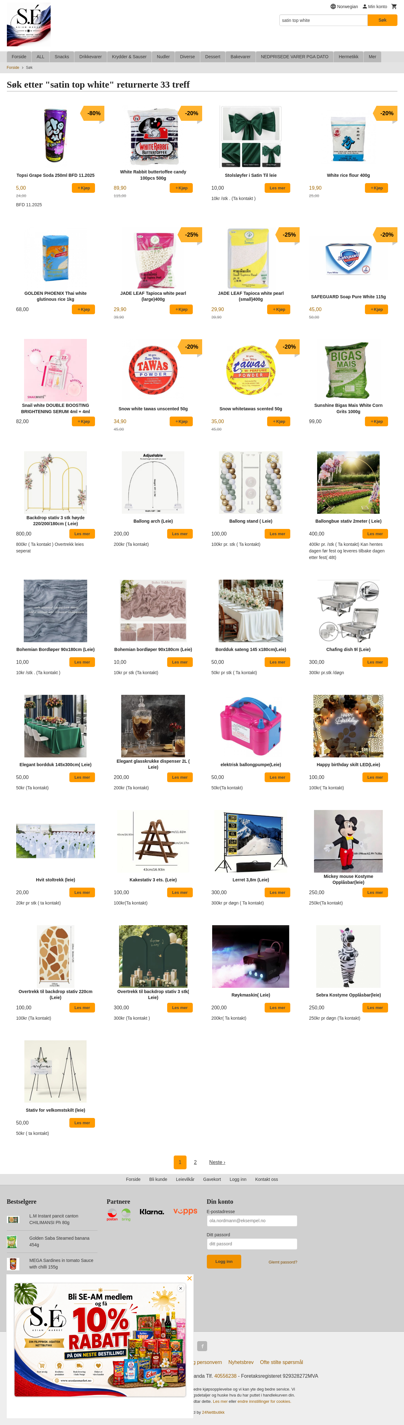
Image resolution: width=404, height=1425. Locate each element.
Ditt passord (218, 1234)
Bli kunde (158, 1179)
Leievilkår (185, 1179)
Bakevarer (241, 56)
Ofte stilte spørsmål (281, 1362)
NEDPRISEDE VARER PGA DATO (294, 56)
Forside (19, 56)
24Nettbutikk (213, 1412)
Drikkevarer (90, 56)
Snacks (62, 56)
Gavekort (212, 1179)
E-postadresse (221, 1211)
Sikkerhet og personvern (195, 1362)
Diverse (187, 56)
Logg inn (238, 1179)
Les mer (221, 1401)
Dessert (212, 56)
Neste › (217, 1162)
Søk (382, 20)
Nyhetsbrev (241, 1362)
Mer (372, 56)
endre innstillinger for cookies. (264, 1401)
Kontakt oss (266, 1179)
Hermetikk (348, 56)
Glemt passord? (283, 1262)
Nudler (163, 56)
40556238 (225, 1376)
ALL (40, 56)
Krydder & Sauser (129, 56)
